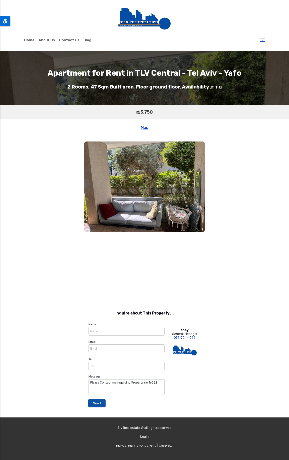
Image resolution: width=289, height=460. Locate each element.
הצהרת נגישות (125, 445)
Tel (90, 359)
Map (144, 127)
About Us (47, 40)
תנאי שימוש (166, 445)
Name (92, 324)
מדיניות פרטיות (147, 445)
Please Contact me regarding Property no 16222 (126, 387)
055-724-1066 (184, 338)
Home (29, 40)
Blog (87, 40)
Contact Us (69, 40)
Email (92, 342)
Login (144, 437)
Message (94, 376)
